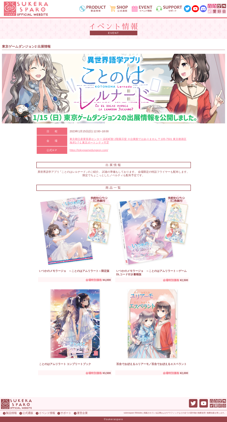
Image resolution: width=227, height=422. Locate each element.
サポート (65, 412)
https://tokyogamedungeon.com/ (89, 150)
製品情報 (11, 412)
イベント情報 (47, 412)
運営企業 (82, 412)
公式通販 (27, 412)
